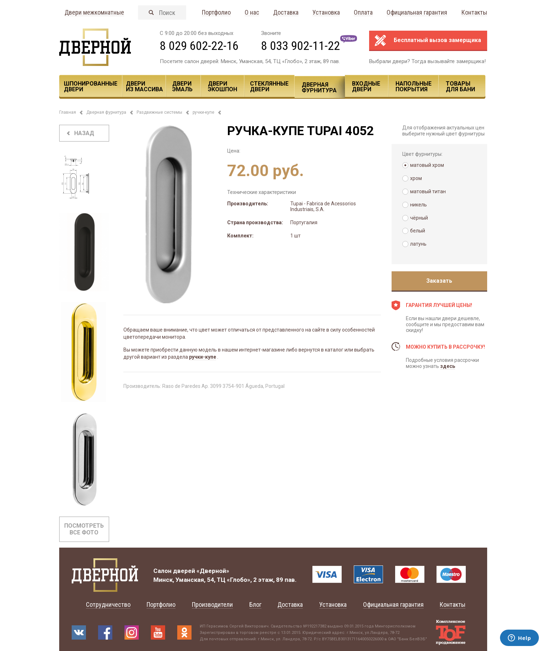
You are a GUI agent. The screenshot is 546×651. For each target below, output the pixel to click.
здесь (447, 366)
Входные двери (366, 86)
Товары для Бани (460, 86)
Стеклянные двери (269, 86)
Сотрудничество (108, 604)
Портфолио (216, 12)
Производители (212, 604)
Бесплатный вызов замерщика (437, 40)
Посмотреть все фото (84, 529)
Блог (255, 604)
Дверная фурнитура (319, 87)
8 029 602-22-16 (199, 46)
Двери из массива (144, 86)
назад (84, 133)
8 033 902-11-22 (300, 46)
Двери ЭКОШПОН (222, 86)
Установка (326, 12)
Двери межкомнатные (94, 12)
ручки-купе (203, 112)
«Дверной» (213, 570)
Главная (67, 112)
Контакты (474, 12)
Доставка (285, 12)
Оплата (363, 12)
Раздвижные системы (159, 112)
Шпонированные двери (90, 86)
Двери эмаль (182, 86)
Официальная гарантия (417, 12)
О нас (252, 12)
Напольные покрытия (414, 86)
